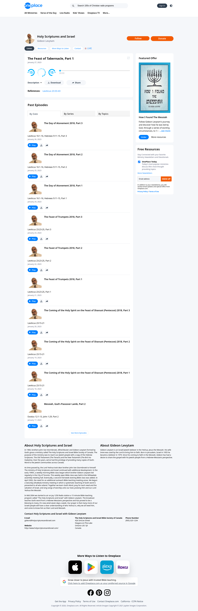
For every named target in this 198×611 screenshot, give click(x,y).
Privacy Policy (74, 601)
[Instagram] (107, 592)
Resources (42, 48)
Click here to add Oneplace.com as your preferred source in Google (101, 583)
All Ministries (30, 13)
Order (143, 137)
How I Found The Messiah (153, 117)
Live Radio (65, 13)
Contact (78, 48)
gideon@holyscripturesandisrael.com (39, 520)
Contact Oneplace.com (108, 601)
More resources (158, 137)
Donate (162, 38)
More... (106, 13)
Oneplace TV (94, 13)
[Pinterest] (99, 592)
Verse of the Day (48, 13)
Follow (138, 38)
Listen (29, 48)
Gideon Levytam (45, 40)
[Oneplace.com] (33, 6)
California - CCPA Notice (132, 601)
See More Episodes (79, 433)
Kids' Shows (78, 13)
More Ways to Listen (60, 48)
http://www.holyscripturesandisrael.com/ (41, 528)
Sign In (162, 5)
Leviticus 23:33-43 (51, 90)
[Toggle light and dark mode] (171, 5)
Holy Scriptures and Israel (56, 36)
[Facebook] (91, 592)
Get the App (60, 601)
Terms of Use (89, 601)
